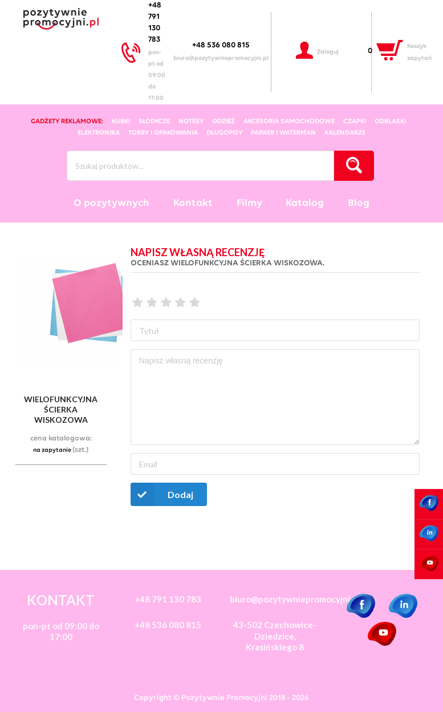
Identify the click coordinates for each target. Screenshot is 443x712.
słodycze (154, 121)
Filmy (249, 203)
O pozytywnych (111, 203)
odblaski (390, 121)
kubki (121, 121)
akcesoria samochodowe (289, 121)
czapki (354, 121)
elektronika (99, 133)
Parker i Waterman (283, 133)
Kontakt (193, 203)
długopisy (224, 133)
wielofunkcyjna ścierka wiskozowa (60, 409)
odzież (223, 121)
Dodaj (162, 494)
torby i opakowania (163, 133)
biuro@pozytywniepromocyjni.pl (221, 58)
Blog (358, 203)
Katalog (305, 203)
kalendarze (344, 133)
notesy (191, 121)
